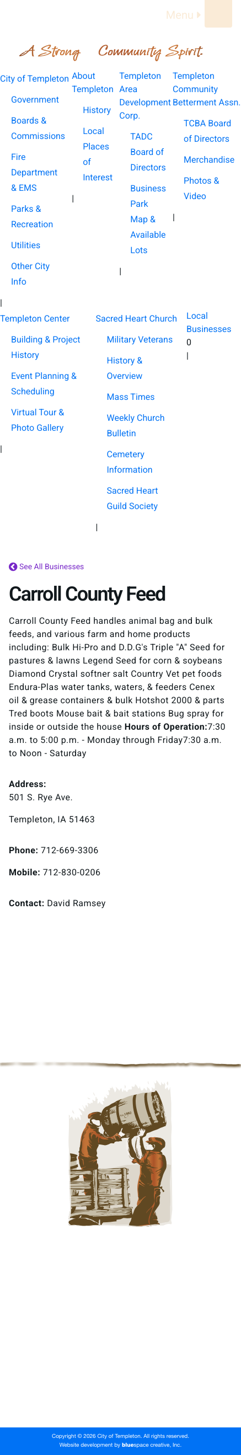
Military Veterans (140, 339)
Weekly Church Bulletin (136, 425)
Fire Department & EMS (34, 172)
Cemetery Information (130, 462)
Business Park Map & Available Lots (148, 219)
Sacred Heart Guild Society (132, 498)
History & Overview (125, 368)
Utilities (25, 245)
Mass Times (131, 397)
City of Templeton (121, 1292)
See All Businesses (46, 567)
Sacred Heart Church (120, 1380)
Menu (185, 15)
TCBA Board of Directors (207, 131)
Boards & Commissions (38, 128)
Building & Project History (46, 347)
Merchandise (209, 159)
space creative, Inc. (151, 1445)
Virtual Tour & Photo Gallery (37, 420)
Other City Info (30, 274)
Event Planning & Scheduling (44, 384)
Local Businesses (120, 1397)
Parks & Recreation (32, 216)
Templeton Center (120, 1362)
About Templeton (120, 1309)
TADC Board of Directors (147, 152)
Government (35, 99)
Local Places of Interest (98, 154)
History (97, 110)
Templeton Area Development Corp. (120, 1327)
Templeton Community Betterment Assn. (120, 1345)
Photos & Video (201, 188)
